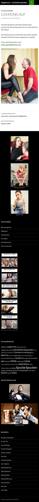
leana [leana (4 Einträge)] (13, 358)
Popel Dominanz (6, 460)
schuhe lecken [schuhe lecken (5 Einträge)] (14, 364)
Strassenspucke (6, 246)
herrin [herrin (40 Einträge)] (4, 355)
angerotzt (16, 18)
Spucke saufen (19, 122)
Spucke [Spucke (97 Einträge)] (20, 367)
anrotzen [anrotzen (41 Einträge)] (18, 349)
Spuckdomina (5, 482)
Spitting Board (5, 471)
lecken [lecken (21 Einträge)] (18, 358)
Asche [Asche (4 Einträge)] (35, 350)
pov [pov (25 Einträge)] (3, 361)
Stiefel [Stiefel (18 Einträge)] (4, 373)
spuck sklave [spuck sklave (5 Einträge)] (31, 370)
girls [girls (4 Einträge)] (33, 352)
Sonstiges (4, 238)
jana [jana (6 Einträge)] (8, 358)
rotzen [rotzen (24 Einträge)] (27, 361)
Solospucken (5, 235)
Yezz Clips (4, 490)
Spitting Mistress (6, 479)
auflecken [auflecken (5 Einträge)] (4, 352)
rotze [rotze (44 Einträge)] (13, 360)
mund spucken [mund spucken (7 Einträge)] (32, 358)
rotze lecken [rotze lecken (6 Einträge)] (20, 361)
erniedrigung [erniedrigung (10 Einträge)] (26, 352)
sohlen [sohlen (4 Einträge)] (31, 364)
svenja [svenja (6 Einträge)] (9, 373)
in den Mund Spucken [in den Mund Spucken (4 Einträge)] (27, 355)
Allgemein (4, 231)
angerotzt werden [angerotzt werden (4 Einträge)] (21, 347)
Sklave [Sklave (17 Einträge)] (26, 364)
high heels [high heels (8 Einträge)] (17, 355)
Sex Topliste (5, 464)
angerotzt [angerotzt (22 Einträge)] (11, 346)
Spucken (4, 486)
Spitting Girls (5, 475)
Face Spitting (5, 445)
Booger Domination (7, 438)
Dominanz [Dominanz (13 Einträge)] (18, 352)
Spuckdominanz (6, 242)
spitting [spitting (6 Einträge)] (13, 368)
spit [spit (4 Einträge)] (10, 368)
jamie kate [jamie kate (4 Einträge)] (4, 358)
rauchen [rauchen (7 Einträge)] (7, 361)
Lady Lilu (4, 456)
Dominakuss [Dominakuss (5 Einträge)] (10, 352)
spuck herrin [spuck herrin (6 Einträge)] (16, 370)
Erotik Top (4, 441)
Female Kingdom (6, 449)
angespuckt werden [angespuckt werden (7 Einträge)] (7, 350)
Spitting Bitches (6, 467)
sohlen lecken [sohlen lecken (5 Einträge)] (5, 368)
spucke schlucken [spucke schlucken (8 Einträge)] (7, 370)
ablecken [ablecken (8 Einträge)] (4, 347)
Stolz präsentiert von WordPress (10, 499)
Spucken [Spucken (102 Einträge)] (31, 367)
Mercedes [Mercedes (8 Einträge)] (25, 358)
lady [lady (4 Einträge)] (11, 358)
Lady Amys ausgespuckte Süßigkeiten (19, 114)
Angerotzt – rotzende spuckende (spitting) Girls (15, 2)
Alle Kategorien (7, 11)
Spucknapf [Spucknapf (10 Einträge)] (24, 370)
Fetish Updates (6, 452)
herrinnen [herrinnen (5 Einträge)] (11, 355)
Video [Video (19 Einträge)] (14, 373)
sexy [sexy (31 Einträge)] (21, 364)
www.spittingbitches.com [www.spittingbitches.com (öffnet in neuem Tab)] (11, 45)
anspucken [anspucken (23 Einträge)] (28, 349)
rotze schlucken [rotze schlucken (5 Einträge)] (5, 364)
